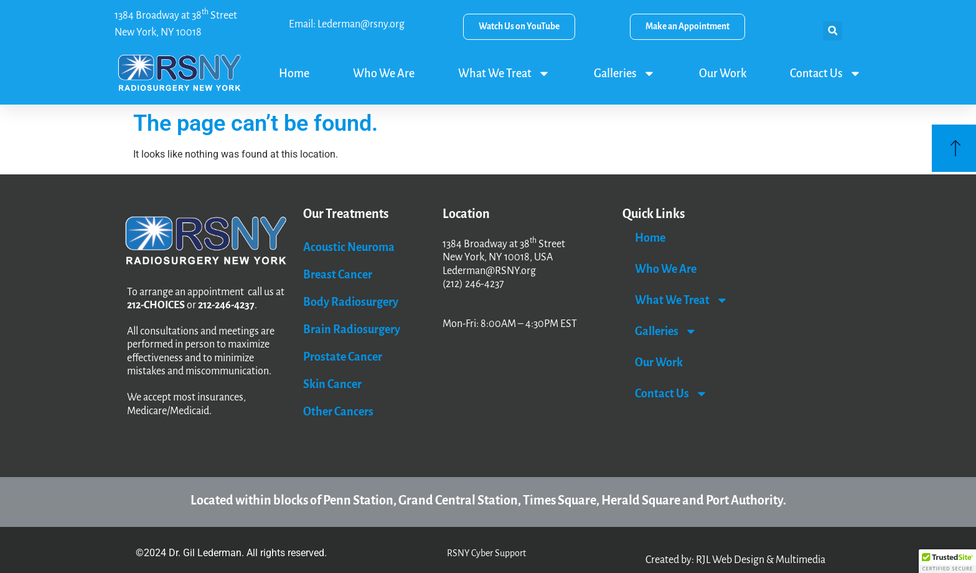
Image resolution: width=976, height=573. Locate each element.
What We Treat (504, 73)
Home (294, 73)
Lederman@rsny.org (361, 24)
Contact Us (825, 73)
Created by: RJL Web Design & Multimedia (735, 560)
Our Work (722, 73)
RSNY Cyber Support (486, 553)
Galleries (624, 73)
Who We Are (384, 73)
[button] (832, 30)
